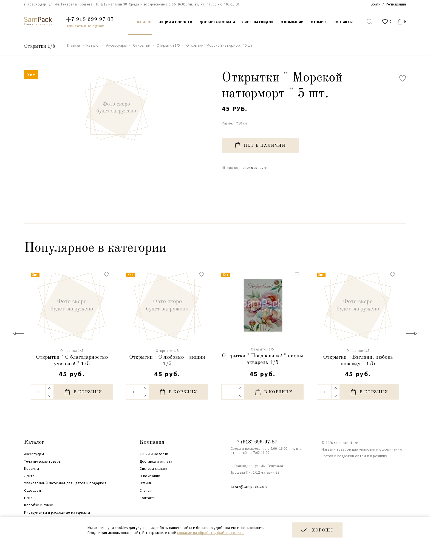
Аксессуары (34, 454)
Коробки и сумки (38, 505)
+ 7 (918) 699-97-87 (254, 442)
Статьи (146, 490)
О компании (150, 476)
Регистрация (396, 4)
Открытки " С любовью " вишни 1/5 (167, 361)
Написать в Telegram (85, 26)
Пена (28, 498)
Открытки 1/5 (39, 46)
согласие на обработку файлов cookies (210, 532)
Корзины (31, 468)
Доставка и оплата (156, 461)
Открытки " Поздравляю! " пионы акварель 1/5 (262, 359)
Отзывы (146, 483)
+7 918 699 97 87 (90, 19)
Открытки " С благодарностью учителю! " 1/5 (72, 361)
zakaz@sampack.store (249, 486)
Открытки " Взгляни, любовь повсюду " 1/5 (358, 361)
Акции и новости (154, 454)
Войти (375, 4)
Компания (152, 442)
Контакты (148, 498)
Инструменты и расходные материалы (57, 512)
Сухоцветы (33, 490)
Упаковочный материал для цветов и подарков (65, 483)
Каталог (34, 442)
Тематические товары (42, 461)
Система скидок (153, 468)
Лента (29, 476)
